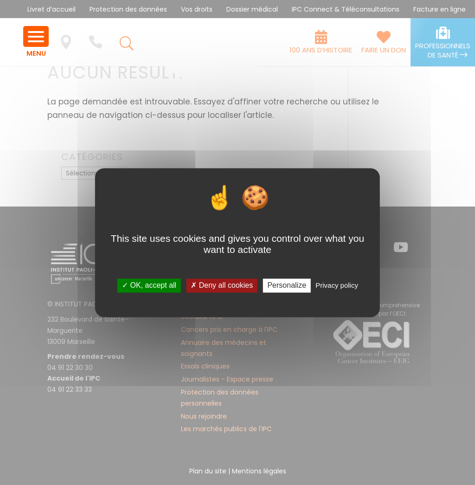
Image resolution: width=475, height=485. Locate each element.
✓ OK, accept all (149, 286)
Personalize (286, 286)
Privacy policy (336, 286)
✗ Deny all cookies (222, 286)
